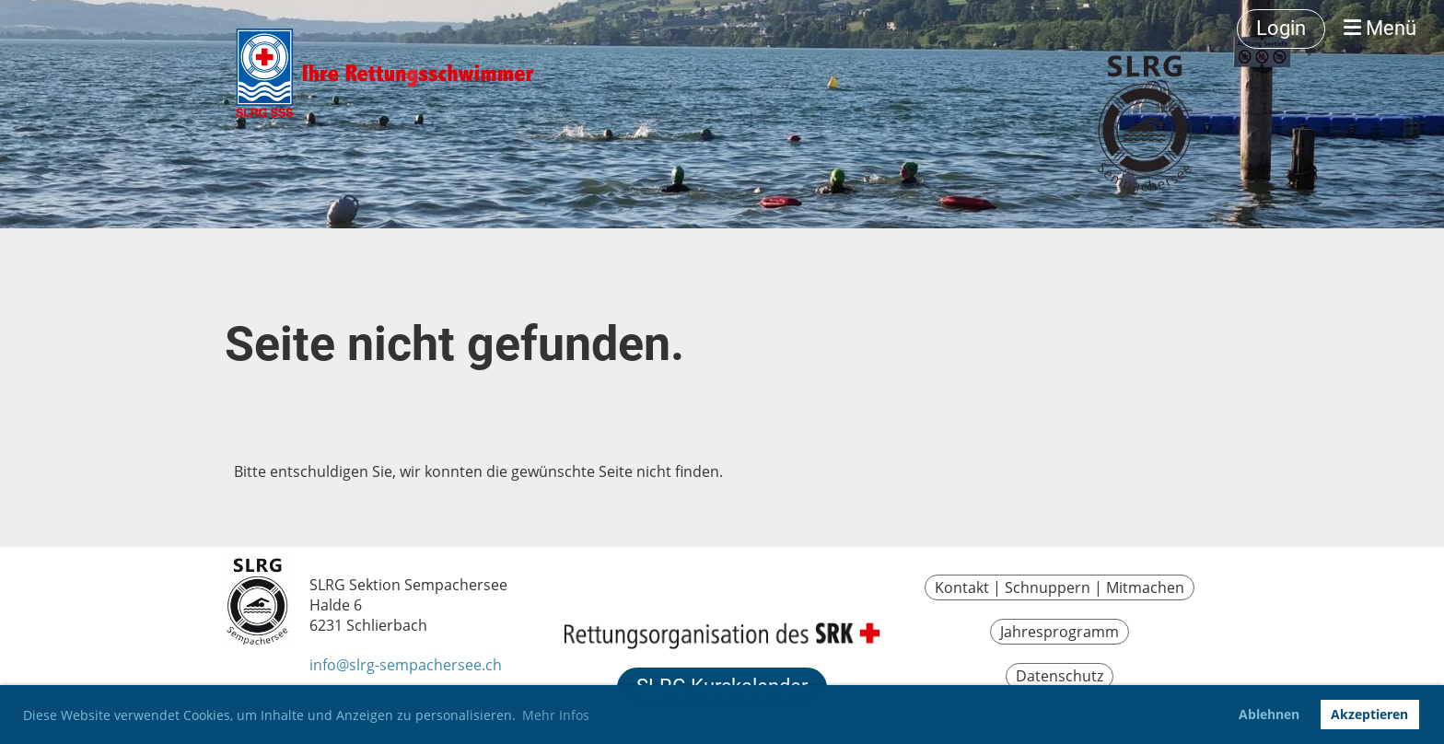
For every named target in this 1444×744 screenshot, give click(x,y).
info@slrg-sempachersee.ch (405, 665)
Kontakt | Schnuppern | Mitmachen (1059, 587)
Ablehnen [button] (1269, 714)
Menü (1380, 28)
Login (1281, 28)
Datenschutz (1059, 676)
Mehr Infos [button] (555, 715)
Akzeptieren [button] (1369, 714)
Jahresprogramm (1059, 632)
